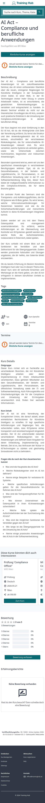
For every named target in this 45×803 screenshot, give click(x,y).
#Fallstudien (27, 294)
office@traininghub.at (34, 776)
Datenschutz (5, 781)
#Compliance (29, 290)
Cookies (4, 785)
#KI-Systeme (32, 301)
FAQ (25, 761)
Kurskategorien (6, 757)
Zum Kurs (20, 601)
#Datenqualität (17, 301)
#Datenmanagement (10, 294)
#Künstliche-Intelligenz (11, 290)
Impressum (5, 776)
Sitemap (4, 765)
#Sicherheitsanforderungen (13, 297)
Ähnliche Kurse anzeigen (21, 66)
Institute (4, 761)
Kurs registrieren (30, 757)
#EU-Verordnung (34, 297)
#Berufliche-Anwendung (12, 304)
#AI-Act (5, 301)
